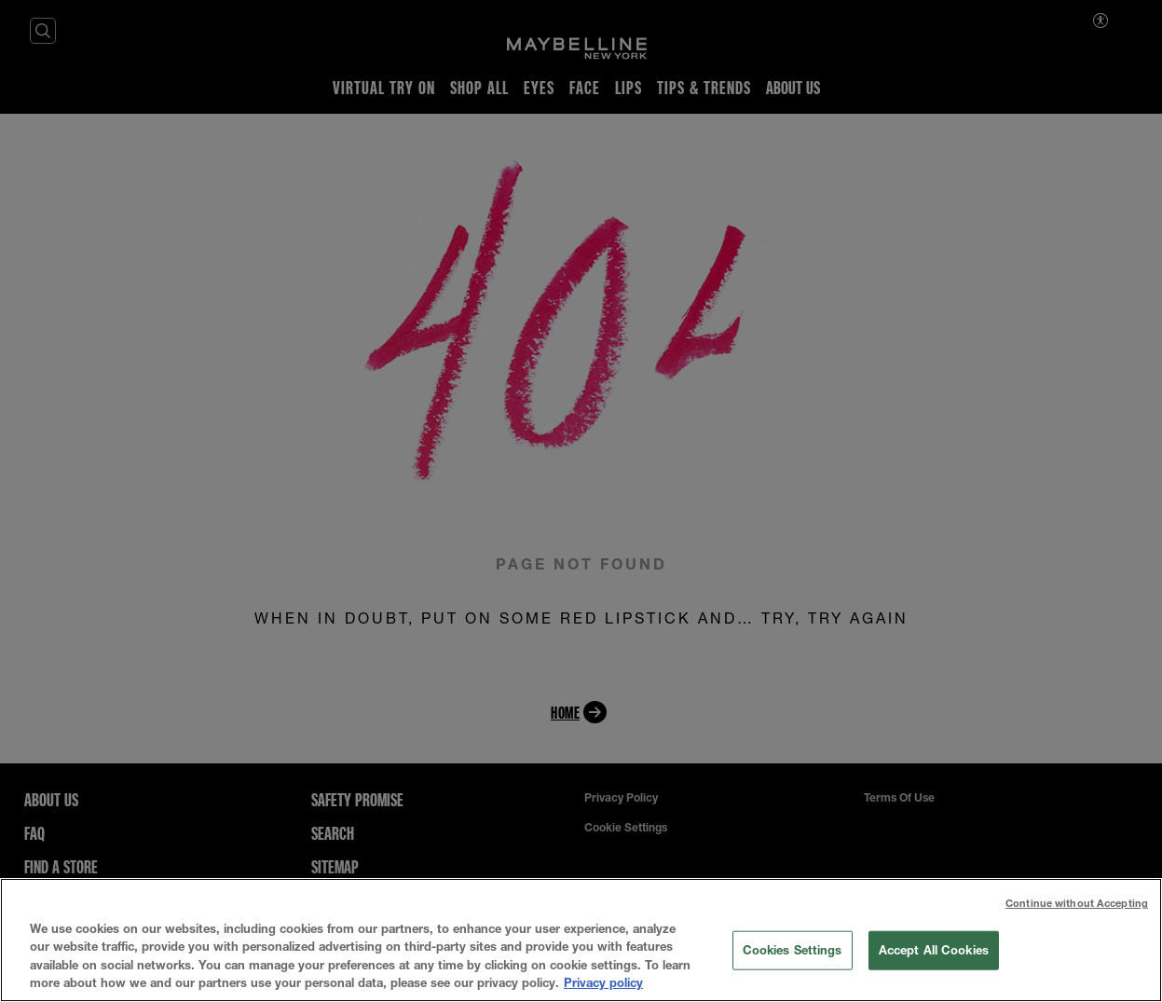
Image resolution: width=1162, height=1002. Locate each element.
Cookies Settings (792, 949)
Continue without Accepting (1076, 903)
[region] (581, 940)
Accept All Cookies (934, 949)
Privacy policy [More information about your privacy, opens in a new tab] (603, 982)
